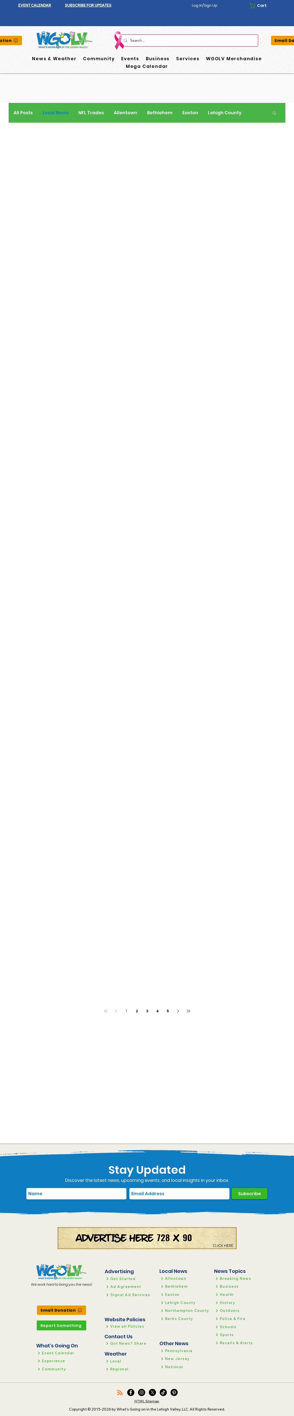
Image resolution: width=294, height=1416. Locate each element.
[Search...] (188, 40)
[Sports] (239, 1334)
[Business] (239, 1286)
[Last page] (188, 1011)
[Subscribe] (249, 1193)
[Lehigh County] (184, 1302)
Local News (56, 112)
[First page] (105, 1011)
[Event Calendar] (61, 1353)
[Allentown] (184, 1278)
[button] (88, 5)
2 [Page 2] (137, 1011)
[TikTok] (163, 1392)
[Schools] (239, 1326)
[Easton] (184, 1294)
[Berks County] (184, 1318)
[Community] (61, 1369)
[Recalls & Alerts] (239, 1343)
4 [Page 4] (157, 1011)
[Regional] (129, 1369)
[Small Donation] (61, 1310)
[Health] (239, 1294)
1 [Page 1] (126, 1011)
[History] (239, 1302)
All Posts (23, 112)
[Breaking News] (239, 1278)
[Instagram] (141, 1392)
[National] (184, 1366)
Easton (190, 112)
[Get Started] (130, 1278)
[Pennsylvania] (184, 1350)
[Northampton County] (184, 1310)
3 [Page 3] (147, 1011)
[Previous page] (116, 1011)
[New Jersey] (184, 1358)
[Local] (129, 1361)
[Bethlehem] (184, 1286)
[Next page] (178, 1011)
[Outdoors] (239, 1310)
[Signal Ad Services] (130, 1294)
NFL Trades (91, 112)
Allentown (125, 112)
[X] (152, 1392)
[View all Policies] (129, 1326)
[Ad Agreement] (130, 1286)
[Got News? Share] (129, 1343)
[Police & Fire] (239, 1318)
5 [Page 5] (168, 1011)
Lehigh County (225, 112)
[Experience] (61, 1361)
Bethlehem (160, 112)
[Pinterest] (174, 1392)
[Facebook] (130, 1392)
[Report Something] (61, 1325)
